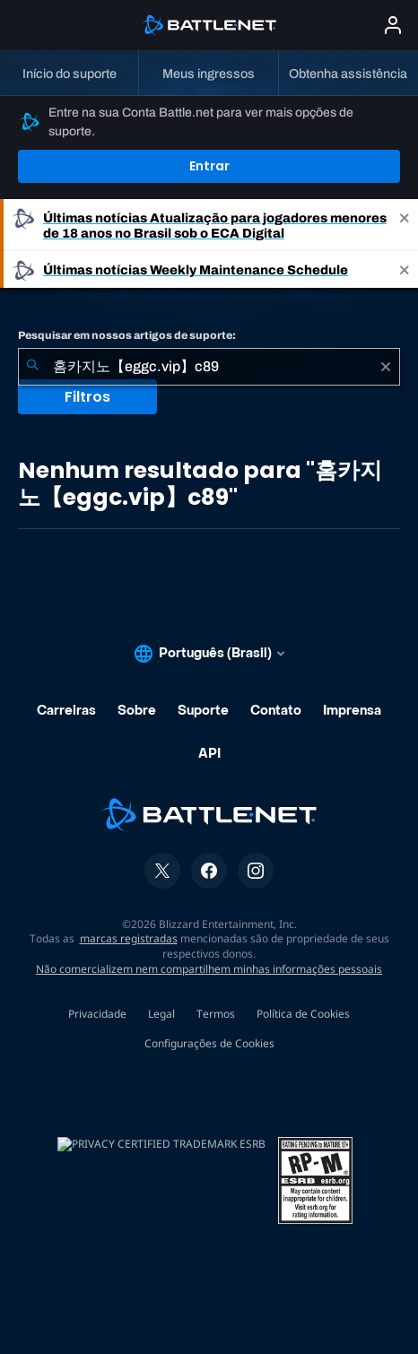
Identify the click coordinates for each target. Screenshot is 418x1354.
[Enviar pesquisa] (32, 367)
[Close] (404, 225)
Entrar (209, 166)
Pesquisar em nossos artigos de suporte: (127, 335)
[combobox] (209, 367)
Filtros (87, 396)
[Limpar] (385, 367)
